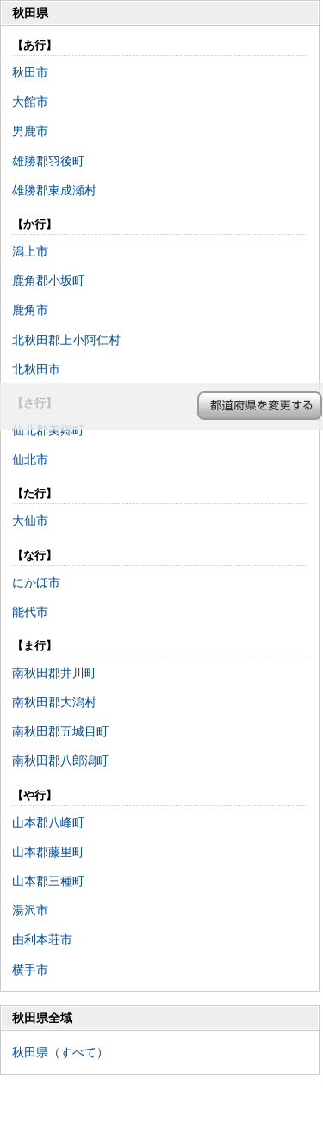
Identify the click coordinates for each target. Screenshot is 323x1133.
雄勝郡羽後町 (48, 161)
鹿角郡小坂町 (48, 280)
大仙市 (30, 520)
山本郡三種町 (48, 881)
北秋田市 (36, 369)
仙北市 (30, 459)
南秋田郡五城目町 (60, 731)
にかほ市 (36, 582)
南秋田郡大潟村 (54, 702)
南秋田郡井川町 (54, 673)
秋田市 (30, 72)
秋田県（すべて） (60, 1052)
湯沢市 (30, 910)
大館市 (30, 101)
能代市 (30, 612)
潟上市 (30, 251)
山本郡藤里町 (48, 852)
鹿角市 (30, 310)
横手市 (30, 969)
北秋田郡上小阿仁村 (66, 340)
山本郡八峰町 (48, 822)
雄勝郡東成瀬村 (54, 190)
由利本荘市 (42, 939)
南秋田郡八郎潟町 (60, 760)
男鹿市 (30, 131)
